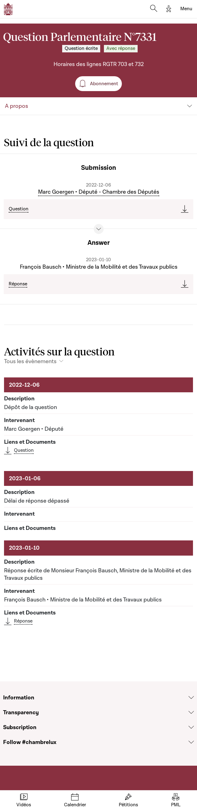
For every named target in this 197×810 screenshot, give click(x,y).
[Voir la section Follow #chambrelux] (191, 742)
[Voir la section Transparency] (191, 712)
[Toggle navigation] (186, 9)
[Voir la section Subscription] (191, 727)
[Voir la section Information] (191, 698)
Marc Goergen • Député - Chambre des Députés (98, 192)
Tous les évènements (30, 361)
